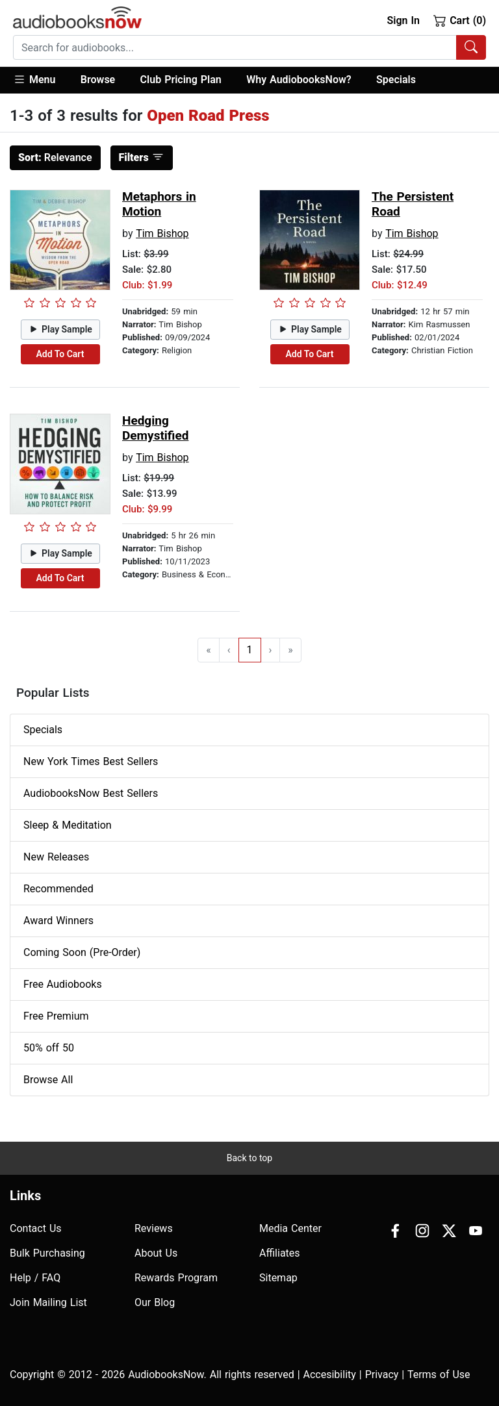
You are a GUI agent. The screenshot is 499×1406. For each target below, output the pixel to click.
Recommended (58, 889)
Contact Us (36, 1228)
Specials (396, 79)
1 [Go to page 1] (250, 650)
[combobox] (249, 47)
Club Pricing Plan (181, 79)
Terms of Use (438, 1374)
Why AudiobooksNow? (298, 79)
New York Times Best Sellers (90, 761)
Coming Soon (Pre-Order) (81, 952)
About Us (155, 1253)
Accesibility (329, 1374)
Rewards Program (176, 1278)
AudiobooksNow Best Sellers (90, 793)
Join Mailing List (48, 1302)
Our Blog (154, 1302)
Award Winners (58, 920)
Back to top (249, 1158)
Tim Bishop (162, 233)
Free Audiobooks (62, 984)
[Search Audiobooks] (471, 47)
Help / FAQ (35, 1278)
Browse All (48, 1079)
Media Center (290, 1228)
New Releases (56, 857)
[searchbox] (235, 47)
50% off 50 (48, 1048)
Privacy (382, 1374)
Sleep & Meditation (67, 825)
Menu (34, 79)
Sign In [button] (403, 20)
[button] (40, 80)
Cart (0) (459, 20)
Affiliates (279, 1253)
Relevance (55, 157)
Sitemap (278, 1278)
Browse (98, 79)
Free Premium (55, 1016)
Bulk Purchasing (47, 1253)
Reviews (153, 1228)
